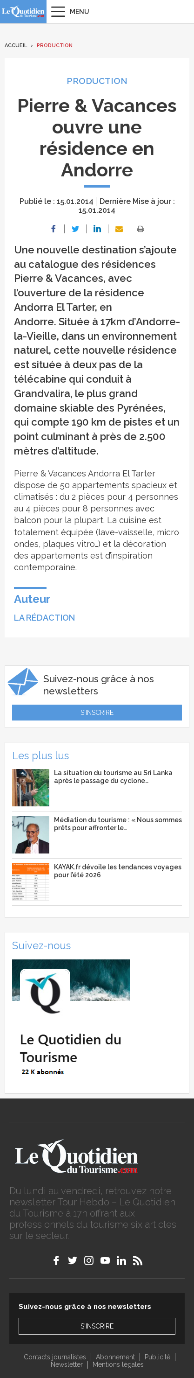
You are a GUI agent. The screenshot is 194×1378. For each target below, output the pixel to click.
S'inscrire (97, 712)
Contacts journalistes (55, 1357)
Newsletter (67, 1364)
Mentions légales (118, 1364)
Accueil (16, 45)
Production (55, 45)
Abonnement (115, 1357)
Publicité (157, 1357)
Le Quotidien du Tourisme (23, 12)
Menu (79, 11)
